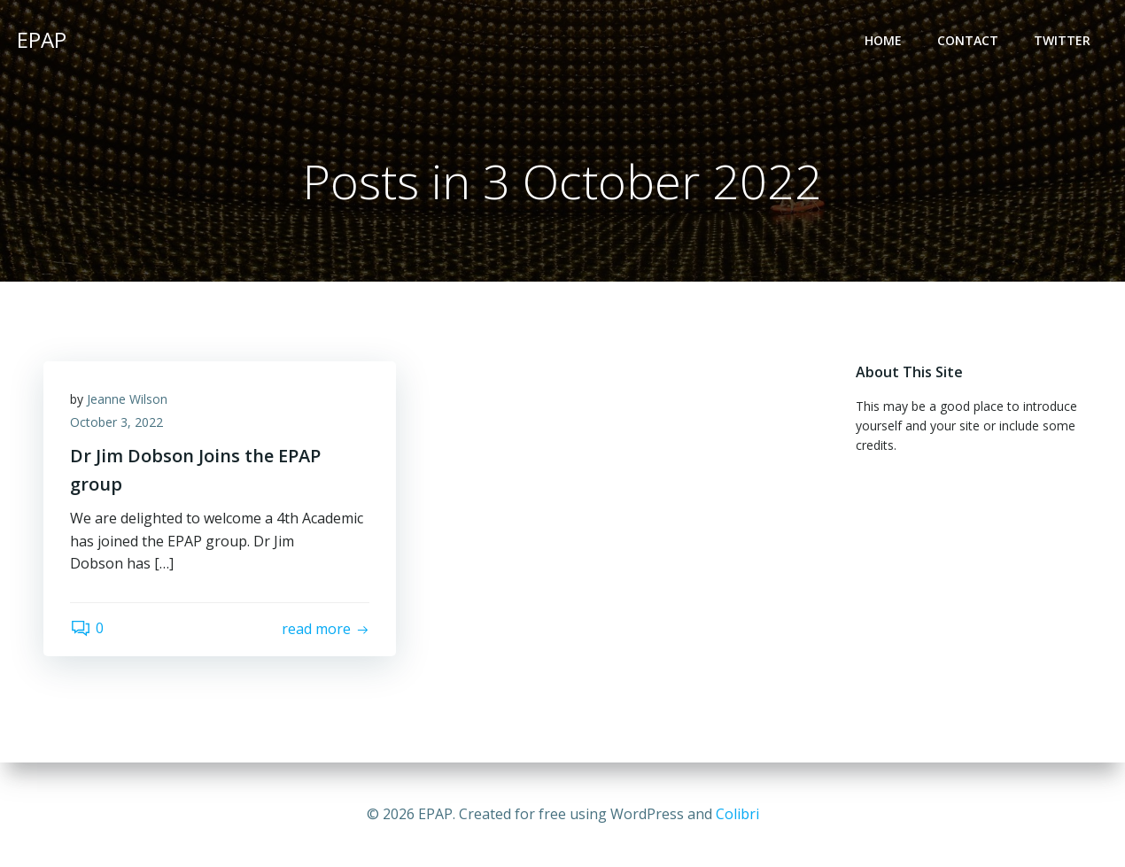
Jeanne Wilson (127, 399)
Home (883, 40)
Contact (967, 40)
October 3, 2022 (116, 422)
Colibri (737, 814)
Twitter (1062, 40)
